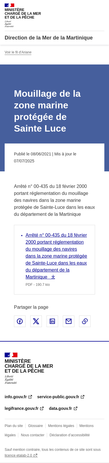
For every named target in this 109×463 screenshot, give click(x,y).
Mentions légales (61, 426)
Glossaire (35, 426)
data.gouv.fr (60, 408)
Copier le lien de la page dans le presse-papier (85, 321)
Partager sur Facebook (20, 321)
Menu (101, 7)
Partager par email (68, 321)
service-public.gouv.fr (58, 396)
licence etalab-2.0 (18, 455)
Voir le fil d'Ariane (18, 52)
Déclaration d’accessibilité (70, 435)
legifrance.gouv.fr (21, 408)
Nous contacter (32, 435)
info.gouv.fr (16, 396)
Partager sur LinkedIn (52, 321)
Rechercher (89, 7)
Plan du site (14, 426)
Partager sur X (36, 321)
